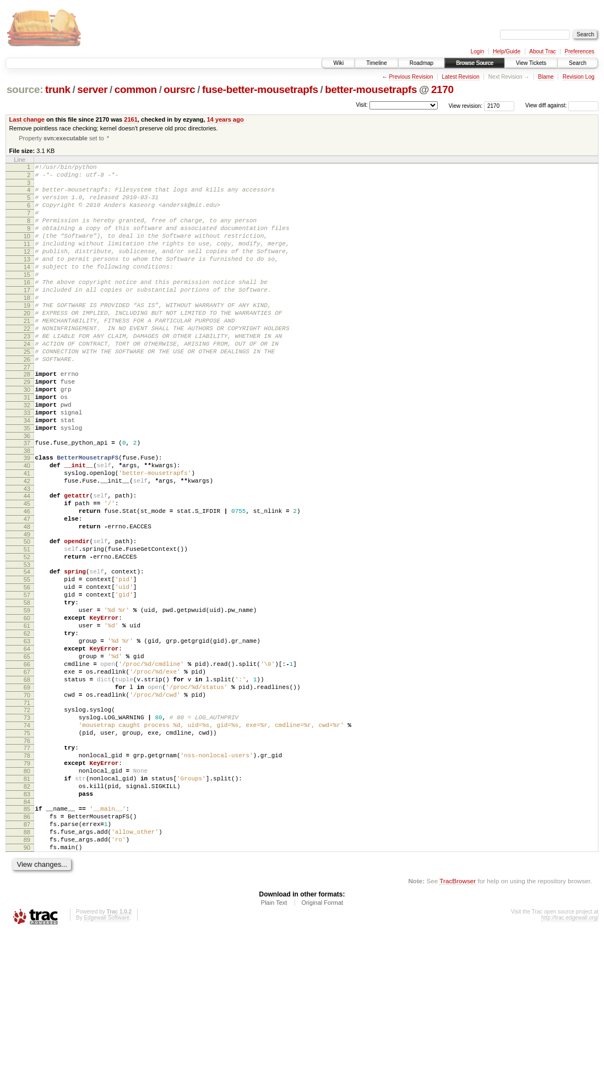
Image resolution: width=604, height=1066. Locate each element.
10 (27, 250)
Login (477, 51)
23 (27, 372)
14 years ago (225, 119)
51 (27, 623)
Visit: (362, 105)
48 (27, 597)
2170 (442, 89)
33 (27, 463)
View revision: (466, 105)
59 (27, 695)
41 (27, 534)
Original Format (322, 1035)
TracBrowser (457, 1014)
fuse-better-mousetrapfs (260, 89)
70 (27, 798)
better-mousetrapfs (371, 89)
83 (27, 915)
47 (27, 587)
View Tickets (531, 63)
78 (27, 869)
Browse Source (474, 63)
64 (27, 742)
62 (27, 723)
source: (25, 89)
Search (577, 63)
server (92, 89)
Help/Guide (506, 51)
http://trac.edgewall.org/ (569, 1051)
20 (27, 344)
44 (27, 559)
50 (27, 613)
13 (27, 278)
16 (27, 306)
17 (27, 316)
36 (27, 491)
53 (27, 641)
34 (27, 472)
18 (27, 325)
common (136, 89)
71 (27, 808)
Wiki (338, 63)
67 (27, 770)
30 (27, 435)
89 (27, 969)
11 (27, 259)
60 (27, 705)
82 (27, 906)
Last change (27, 119)
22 (27, 362)
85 (27, 932)
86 (27, 941)
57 (27, 677)
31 (27, 444)
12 (27, 269)
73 (27, 824)
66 (27, 761)
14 (27, 288)
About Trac (542, 51)
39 (27, 515)
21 (27, 353)
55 (27, 658)
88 (27, 960)
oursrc (179, 89)
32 (27, 454)
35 (27, 482)
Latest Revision (460, 77)
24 (27, 381)
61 (27, 714)
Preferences (580, 51)
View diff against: (561, 105)
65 (27, 751)
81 (27, 897)
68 (27, 780)
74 (27, 833)
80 (27, 887)
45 (27, 569)
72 (27, 815)
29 (27, 426)
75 (27, 843)
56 (27, 667)
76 (27, 852)
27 (27, 409)
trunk (57, 89)
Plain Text (274, 1035)
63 (27, 733)
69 (27, 789)
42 (27, 543)
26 (27, 400)
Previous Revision (411, 77)
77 (27, 859)
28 (27, 416)
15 (27, 297)
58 (27, 686)
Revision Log (579, 77)
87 (27, 951)
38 (27, 508)
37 (27, 498)
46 (27, 578)
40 (27, 524)
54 (27, 649)
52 (27, 632)
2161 (131, 119)
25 (27, 390)
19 (27, 334)
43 (27, 552)
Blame (545, 77)
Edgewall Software (106, 1051)
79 (27, 878)
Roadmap (421, 63)
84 (27, 925)
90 (27, 979)
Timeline (376, 63)
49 (27, 606)
